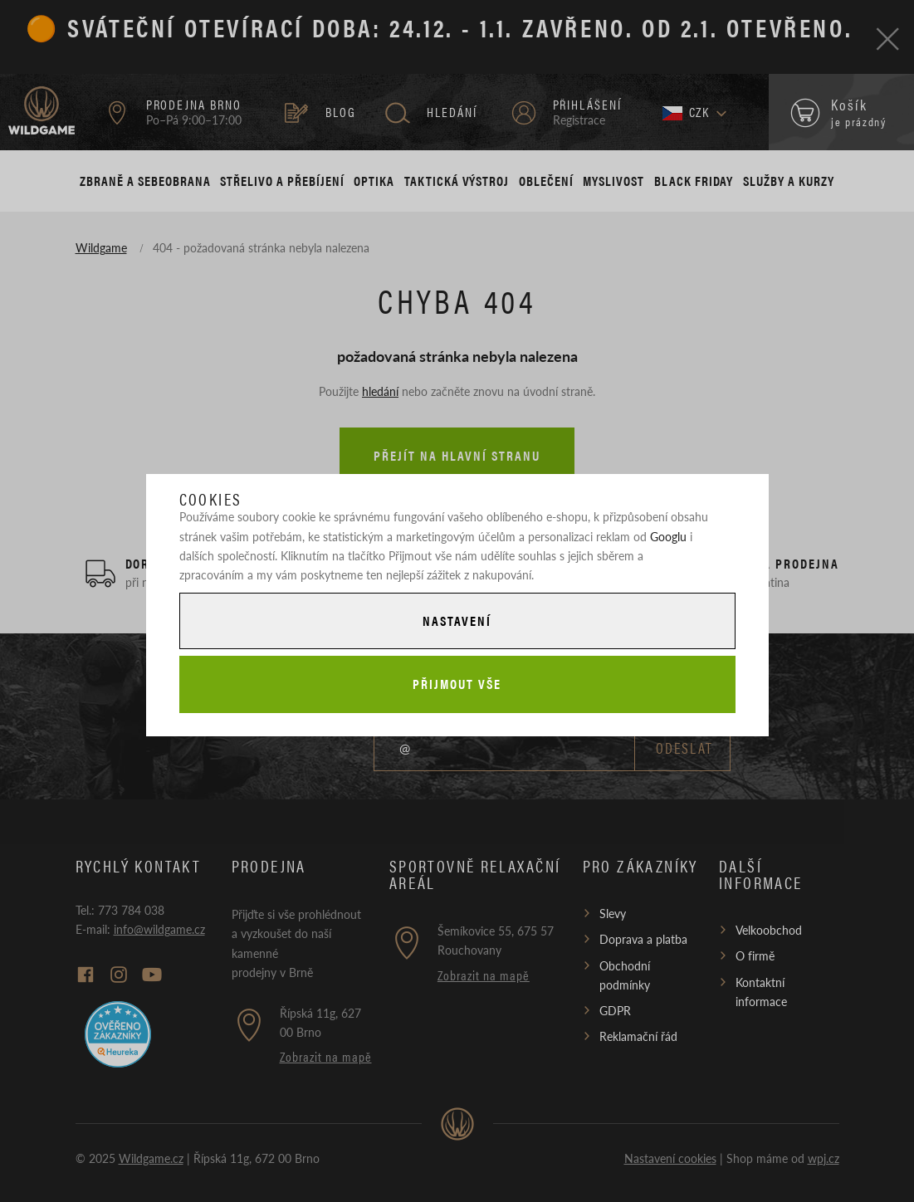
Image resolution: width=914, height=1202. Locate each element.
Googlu (668, 536)
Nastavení (457, 620)
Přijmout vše (457, 683)
